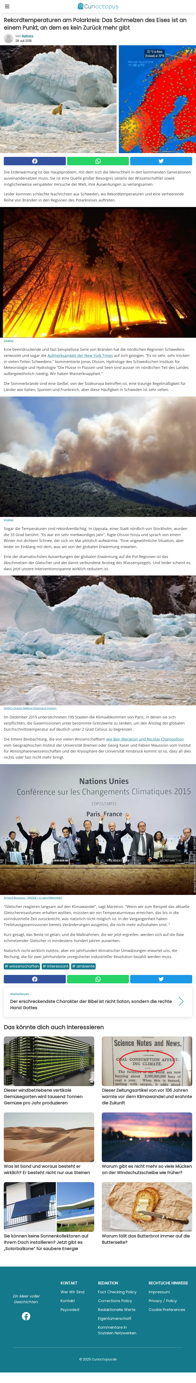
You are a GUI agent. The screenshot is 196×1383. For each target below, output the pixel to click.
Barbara (27, 36)
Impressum (159, 1292)
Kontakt (68, 1300)
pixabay (9, 340)
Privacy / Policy (163, 1300)
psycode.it (70, 1309)
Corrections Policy (115, 1300)
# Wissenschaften (22, 966)
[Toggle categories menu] (7, 6)
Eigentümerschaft (114, 1318)
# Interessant (55, 966)
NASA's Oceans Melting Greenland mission (30, 708)
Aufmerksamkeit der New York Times (80, 355)
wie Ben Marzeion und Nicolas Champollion (145, 739)
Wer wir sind (72, 1292)
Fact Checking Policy (117, 1292)
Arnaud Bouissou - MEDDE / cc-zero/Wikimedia (33, 898)
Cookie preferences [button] (167, 1309)
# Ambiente (83, 966)
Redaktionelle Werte (116, 1309)
